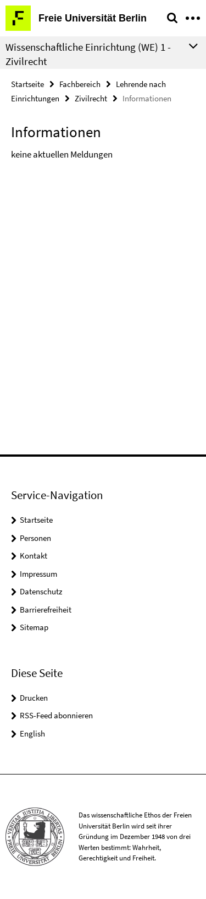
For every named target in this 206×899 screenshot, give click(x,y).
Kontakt (33, 555)
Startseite (27, 84)
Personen (35, 538)
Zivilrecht (91, 98)
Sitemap (34, 627)
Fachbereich (80, 84)
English (32, 733)
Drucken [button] (34, 697)
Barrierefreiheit (45, 609)
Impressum (38, 573)
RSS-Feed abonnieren (56, 715)
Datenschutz (41, 591)
